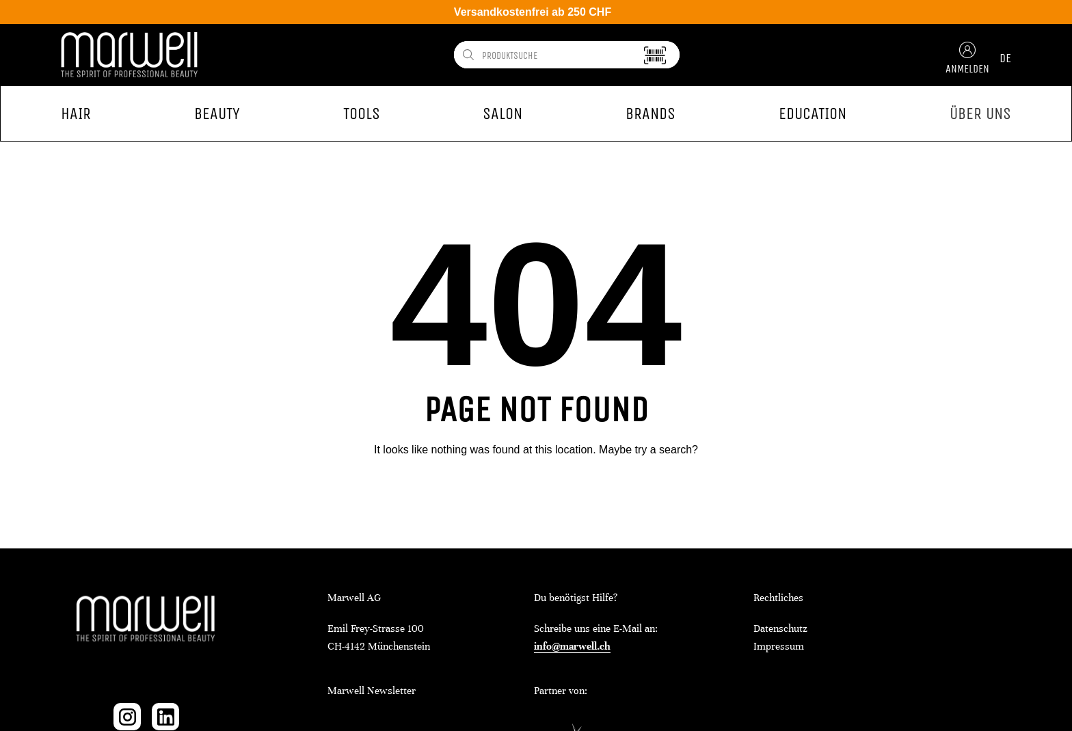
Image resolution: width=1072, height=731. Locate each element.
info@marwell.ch (572, 646)
